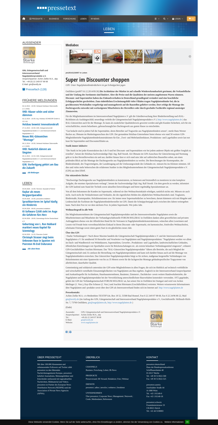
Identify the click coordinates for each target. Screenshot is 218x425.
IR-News (95, 19)
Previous (67, 56)
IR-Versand (102, 379)
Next (190, 56)
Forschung (69, 19)
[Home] (23, 18)
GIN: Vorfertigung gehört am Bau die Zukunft (40, 166)
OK (187, 422)
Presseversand (91, 379)
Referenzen (107, 399)
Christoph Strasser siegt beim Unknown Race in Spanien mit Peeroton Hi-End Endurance (38, 240)
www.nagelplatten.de (89, 322)
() (191, 19)
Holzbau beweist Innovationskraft (40, 124)
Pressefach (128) (34, 89)
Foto (119, 379)
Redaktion (112, 379)
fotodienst (121, 387)
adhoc (97, 387)
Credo (88, 399)
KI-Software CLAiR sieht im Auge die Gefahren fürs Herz (39, 213)
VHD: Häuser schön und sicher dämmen (38, 113)
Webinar (125, 379)
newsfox (104, 387)
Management (118, 396)
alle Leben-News (34, 248)
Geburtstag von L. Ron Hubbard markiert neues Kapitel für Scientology (39, 227)
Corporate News (105, 396)
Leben (83, 19)
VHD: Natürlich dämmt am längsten (36, 150)
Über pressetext (92, 396)
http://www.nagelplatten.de (170, 119)
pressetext (90, 387)
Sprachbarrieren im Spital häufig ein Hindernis (39, 203)
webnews (112, 387)
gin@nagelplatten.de (97, 302)
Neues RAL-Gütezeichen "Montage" (35, 138)
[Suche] (165, 18)
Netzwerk (128, 396)
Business (54, 19)
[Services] (157, 18)
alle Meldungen (33, 172)
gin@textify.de (72, 299)
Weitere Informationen (174, 422)
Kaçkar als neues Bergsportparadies (32, 193)
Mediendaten (97, 399)
